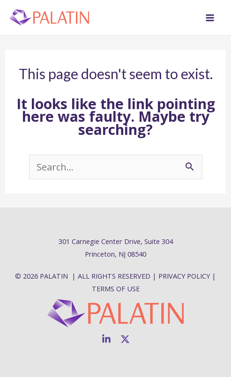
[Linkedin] (106, 339)
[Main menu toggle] (210, 18)
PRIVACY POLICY (184, 276)
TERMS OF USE (116, 288)
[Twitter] (125, 339)
